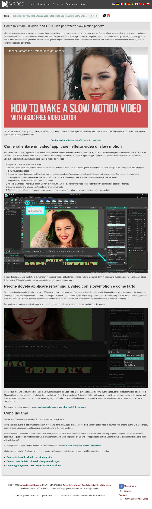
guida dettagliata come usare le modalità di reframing (62, 407)
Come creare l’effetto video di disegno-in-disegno (33, 461)
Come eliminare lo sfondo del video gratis (29, 457)
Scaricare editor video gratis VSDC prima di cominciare (76, 140)
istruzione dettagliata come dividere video (82, 446)
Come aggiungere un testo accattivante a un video (33, 465)
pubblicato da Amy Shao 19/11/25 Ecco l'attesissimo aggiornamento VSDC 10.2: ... (50, 16)
